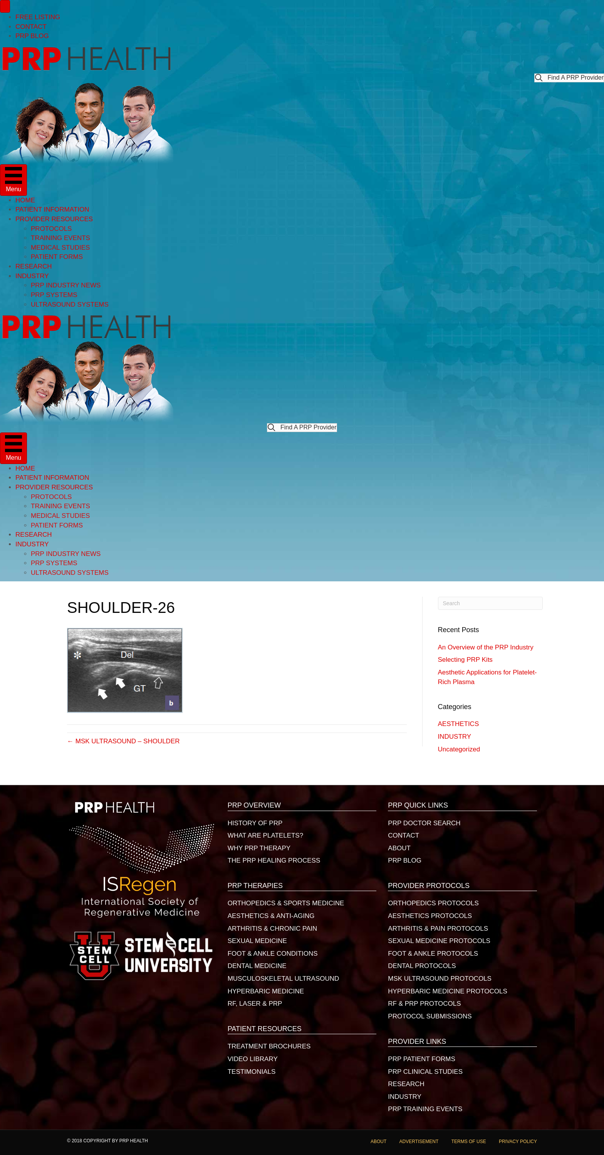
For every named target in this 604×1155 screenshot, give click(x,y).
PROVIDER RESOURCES (54, 219)
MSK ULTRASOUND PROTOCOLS (440, 978)
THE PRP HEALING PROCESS (274, 860)
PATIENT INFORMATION (52, 209)
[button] (569, 77)
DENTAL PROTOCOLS (422, 966)
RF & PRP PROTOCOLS (424, 1003)
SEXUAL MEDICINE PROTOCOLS (439, 941)
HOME (25, 200)
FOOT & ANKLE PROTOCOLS (433, 953)
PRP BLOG (32, 36)
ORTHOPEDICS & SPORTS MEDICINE (286, 903)
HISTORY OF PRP (255, 823)
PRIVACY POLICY (518, 1141)
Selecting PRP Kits (465, 659)
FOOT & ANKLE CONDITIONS (273, 953)
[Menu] (5, 6)
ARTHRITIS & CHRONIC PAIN (272, 928)
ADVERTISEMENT (419, 1141)
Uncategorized (459, 749)
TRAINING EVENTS (60, 238)
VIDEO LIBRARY (253, 1059)
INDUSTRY (32, 276)
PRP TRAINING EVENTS (425, 1109)
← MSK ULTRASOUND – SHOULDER (123, 741)
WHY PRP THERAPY (259, 848)
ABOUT (399, 848)
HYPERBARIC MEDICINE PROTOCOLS (447, 991)
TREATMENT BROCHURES (269, 1046)
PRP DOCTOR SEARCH (424, 823)
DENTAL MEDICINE (257, 966)
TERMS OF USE (468, 1141)
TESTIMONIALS (252, 1071)
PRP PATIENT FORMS (421, 1059)
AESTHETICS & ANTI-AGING (271, 916)
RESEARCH (33, 266)
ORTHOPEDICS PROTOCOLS (433, 903)
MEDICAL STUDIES (60, 247)
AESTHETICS (458, 724)
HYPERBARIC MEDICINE (266, 991)
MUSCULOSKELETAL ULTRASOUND (283, 978)
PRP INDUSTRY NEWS (66, 285)
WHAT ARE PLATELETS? (266, 835)
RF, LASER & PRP (255, 1003)
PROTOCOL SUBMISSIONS (429, 1016)
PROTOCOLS (51, 228)
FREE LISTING (37, 17)
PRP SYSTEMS (54, 295)
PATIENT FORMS (57, 256)
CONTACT (31, 26)
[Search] (490, 603)
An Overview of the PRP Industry (486, 647)
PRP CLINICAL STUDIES (425, 1071)
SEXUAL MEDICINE (257, 941)
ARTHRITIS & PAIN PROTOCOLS (438, 928)
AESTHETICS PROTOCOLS (430, 916)
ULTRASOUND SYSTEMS (70, 304)
